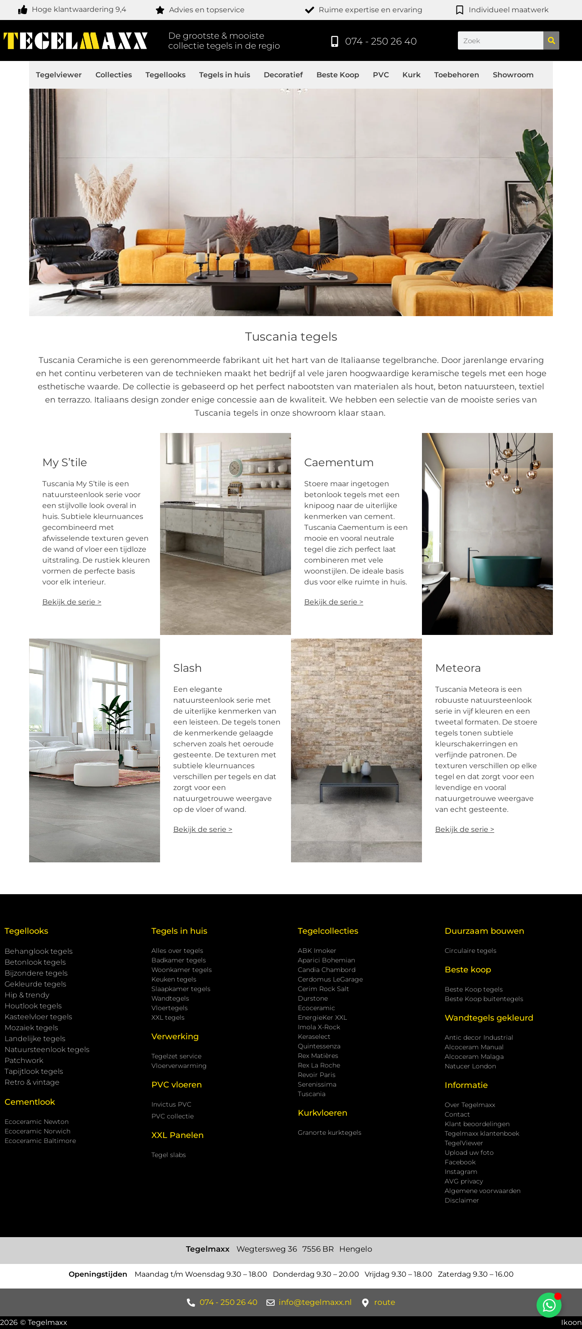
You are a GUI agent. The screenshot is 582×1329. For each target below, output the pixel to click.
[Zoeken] (551, 40)
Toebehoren (456, 74)
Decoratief (283, 74)
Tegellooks (166, 74)
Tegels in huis (224, 74)
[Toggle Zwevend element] (549, 1305)
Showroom (513, 74)
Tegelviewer (59, 74)
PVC (381, 74)
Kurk (411, 74)
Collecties (113, 74)
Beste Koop (337, 74)
